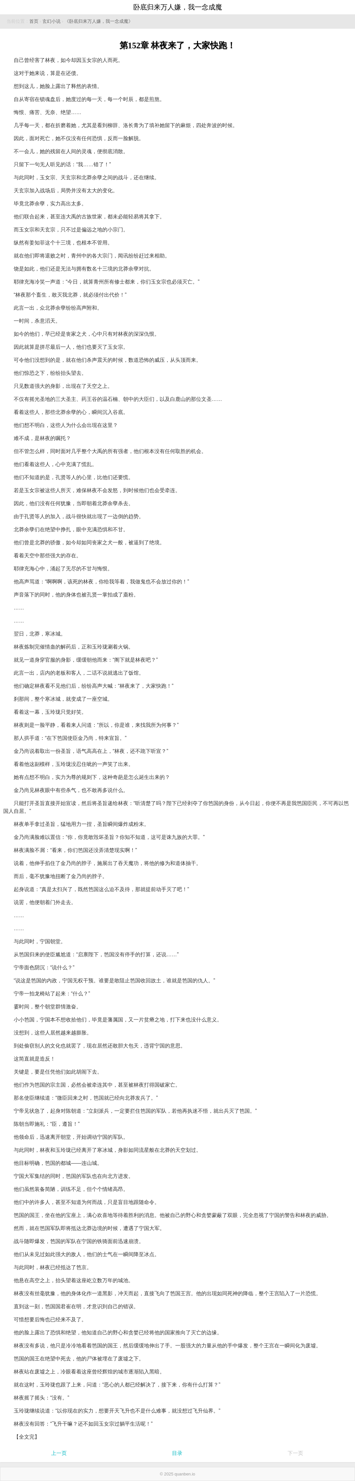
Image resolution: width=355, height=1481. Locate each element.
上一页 (59, 1453)
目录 (177, 1453)
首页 (33, 21)
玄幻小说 (51, 21)
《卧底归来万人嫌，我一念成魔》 (98, 21)
